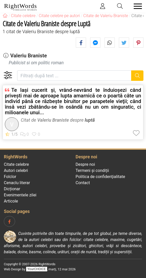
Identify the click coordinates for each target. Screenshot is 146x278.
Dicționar (12, 188)
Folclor (10, 176)
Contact (83, 182)
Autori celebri (16, 170)
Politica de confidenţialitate (100, 176)
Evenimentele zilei (20, 195)
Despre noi (85, 164)
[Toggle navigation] (136, 6)
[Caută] (137, 75)
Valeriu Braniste (28, 56)
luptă (90, 120)
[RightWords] (5, 15)
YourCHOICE (36, 269)
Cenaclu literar (17, 182)
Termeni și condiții (92, 170)
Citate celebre (16, 164)
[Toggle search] (120, 6)
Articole (11, 201)
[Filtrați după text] (74, 75)
